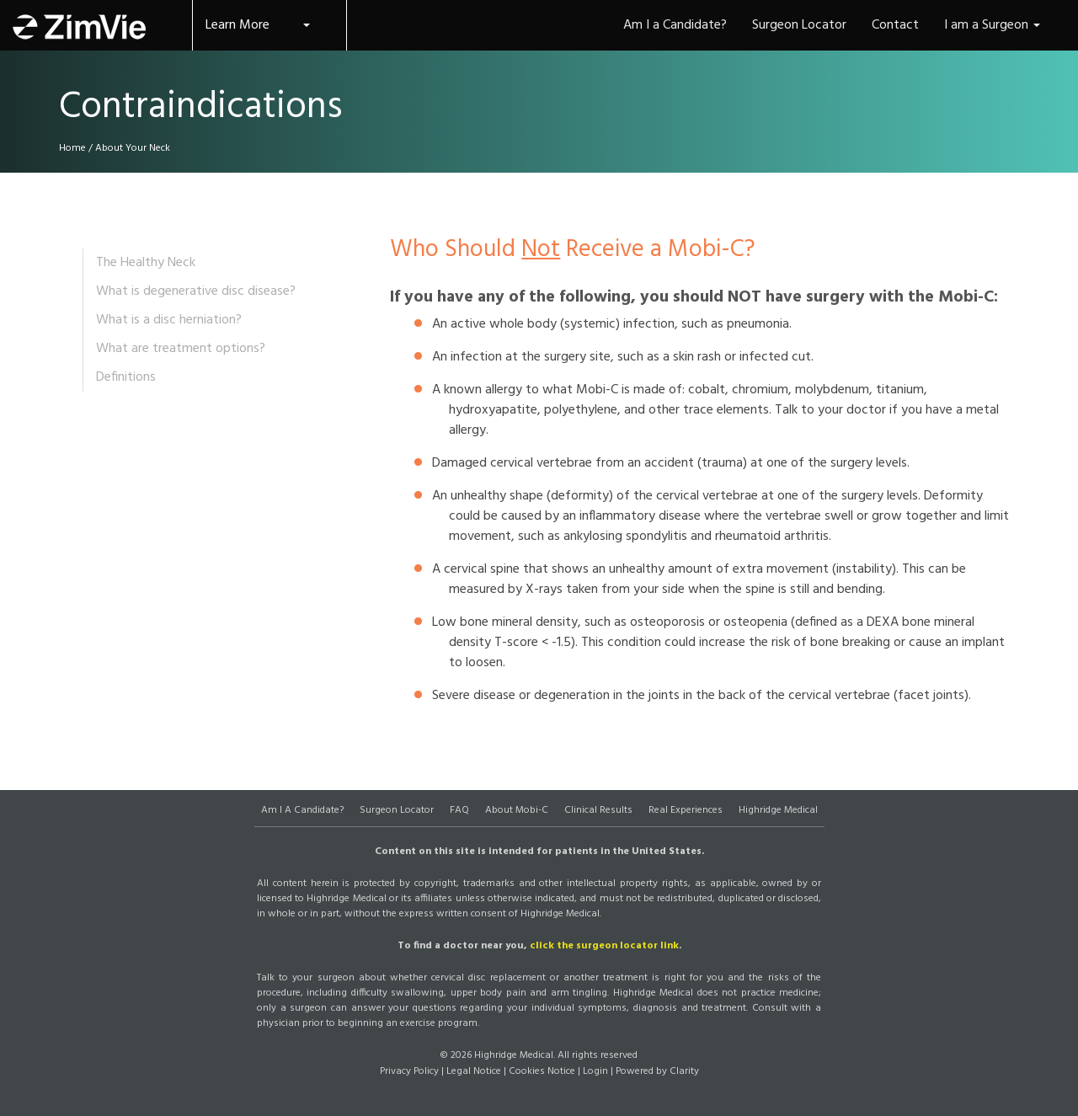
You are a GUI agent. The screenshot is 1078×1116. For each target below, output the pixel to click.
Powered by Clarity (657, 1071)
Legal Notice (473, 1071)
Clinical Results (598, 810)
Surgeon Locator (397, 810)
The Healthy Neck (145, 263)
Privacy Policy (409, 1071)
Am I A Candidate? (302, 810)
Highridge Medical (778, 810)
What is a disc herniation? (169, 320)
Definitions (126, 377)
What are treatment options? (180, 349)
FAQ (459, 810)
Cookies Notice (542, 1071)
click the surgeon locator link (604, 945)
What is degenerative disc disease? (196, 291)
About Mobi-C (516, 810)
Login (595, 1071)
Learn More (257, 25)
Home (72, 148)
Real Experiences (685, 810)
